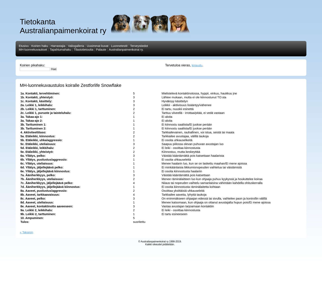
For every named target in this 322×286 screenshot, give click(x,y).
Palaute (101, 49)
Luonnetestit (119, 46)
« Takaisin (26, 232)
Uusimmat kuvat (97, 46)
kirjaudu (197, 65)
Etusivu (24, 46)
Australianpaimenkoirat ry (154, 241)
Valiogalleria (76, 46)
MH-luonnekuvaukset (33, 49)
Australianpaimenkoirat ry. (126, 49)
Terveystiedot (139, 46)
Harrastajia (58, 46)
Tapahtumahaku (60, 49)
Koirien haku (39, 46)
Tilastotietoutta (83, 49)
